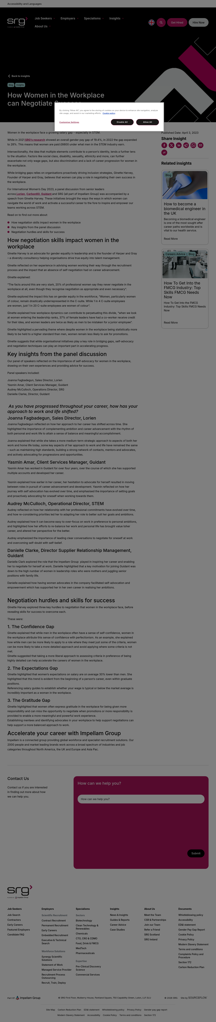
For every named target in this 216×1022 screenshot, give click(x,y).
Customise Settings (69, 122)
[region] (109, 117)
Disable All (122, 122)
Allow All (147, 122)
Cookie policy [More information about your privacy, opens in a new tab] (109, 113)
